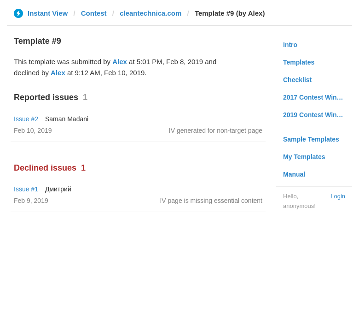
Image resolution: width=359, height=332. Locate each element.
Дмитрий (58, 189)
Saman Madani (66, 119)
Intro (290, 44)
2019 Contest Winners (316, 115)
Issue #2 (26, 119)
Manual (294, 174)
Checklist (297, 79)
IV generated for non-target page (215, 130)
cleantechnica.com (150, 13)
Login (337, 196)
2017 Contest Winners (316, 97)
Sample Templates (311, 139)
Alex (119, 61)
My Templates (304, 156)
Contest (94, 13)
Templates (298, 62)
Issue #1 (26, 189)
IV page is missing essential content (211, 200)
